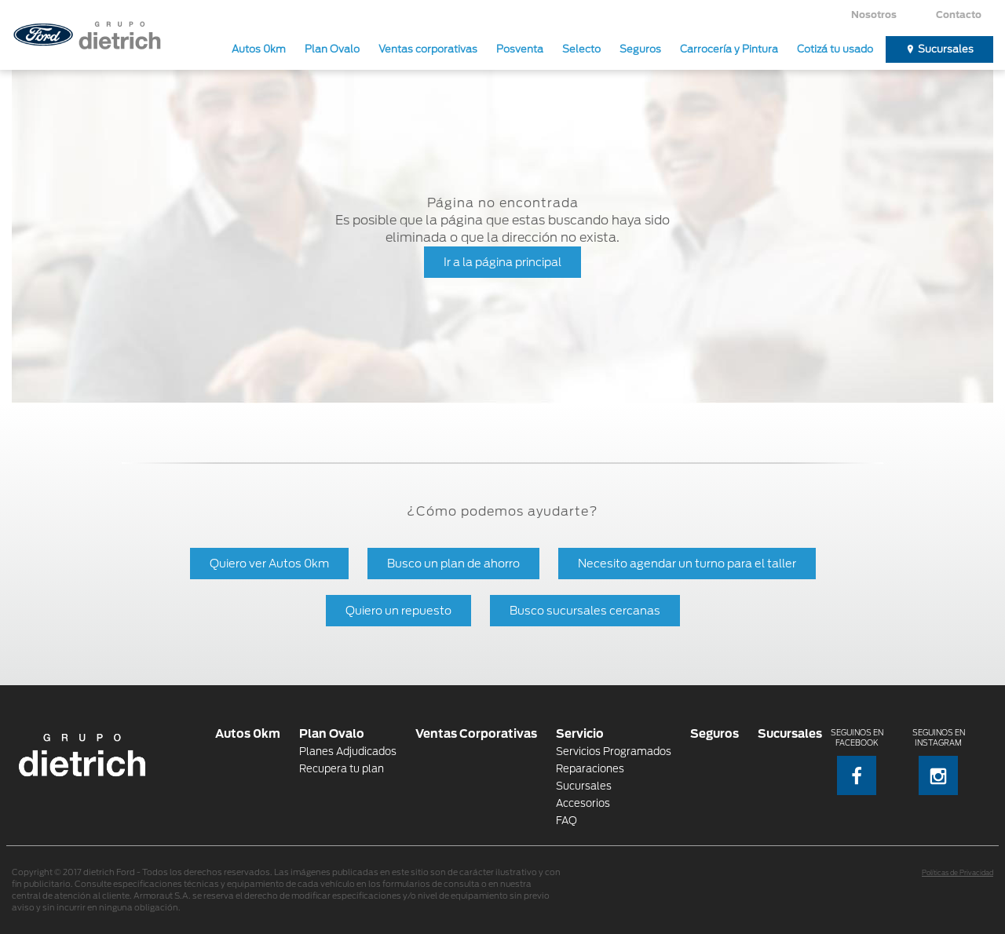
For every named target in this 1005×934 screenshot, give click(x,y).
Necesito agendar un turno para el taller (687, 563)
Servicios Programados (613, 751)
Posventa (519, 49)
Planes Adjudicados (348, 751)
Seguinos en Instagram (938, 761)
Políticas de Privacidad (957, 873)
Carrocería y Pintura (729, 49)
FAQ (566, 820)
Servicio (580, 733)
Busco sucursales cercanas (585, 610)
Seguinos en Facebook (857, 761)
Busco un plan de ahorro (453, 563)
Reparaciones (590, 769)
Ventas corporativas (427, 49)
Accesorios (583, 803)
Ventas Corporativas (476, 733)
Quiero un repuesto (398, 610)
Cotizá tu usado (835, 49)
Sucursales (946, 49)
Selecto (581, 49)
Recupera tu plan (341, 769)
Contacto (958, 14)
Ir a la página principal (502, 261)
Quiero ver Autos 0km (269, 563)
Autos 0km (259, 49)
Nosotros (874, 14)
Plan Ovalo (332, 49)
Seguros (640, 49)
